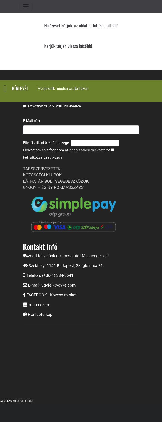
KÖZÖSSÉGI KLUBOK (42, 174)
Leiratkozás (52, 157)
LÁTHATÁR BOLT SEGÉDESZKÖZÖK (56, 181)
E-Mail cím (31, 121)
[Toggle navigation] (26, 6)
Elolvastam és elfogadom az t (66, 150)
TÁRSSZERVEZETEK (42, 168)
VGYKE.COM (23, 401)
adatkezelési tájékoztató (89, 150)
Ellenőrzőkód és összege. (46, 143)
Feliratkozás (33, 157)
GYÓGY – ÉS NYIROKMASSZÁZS (53, 187)
